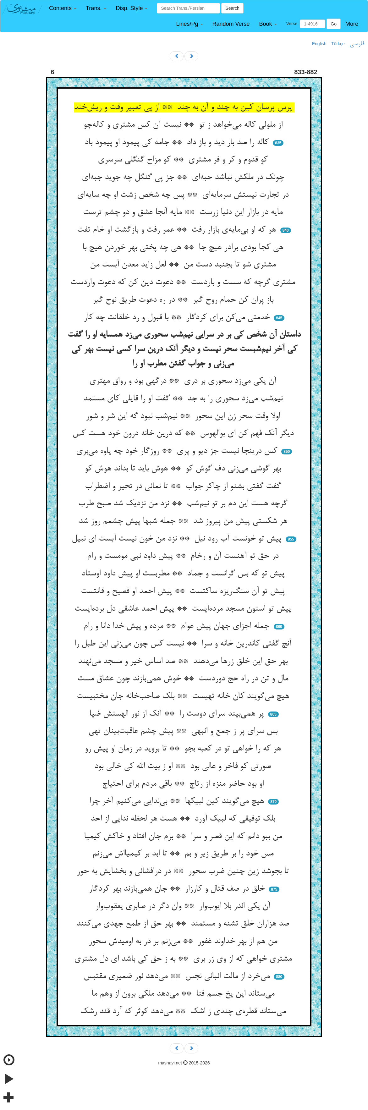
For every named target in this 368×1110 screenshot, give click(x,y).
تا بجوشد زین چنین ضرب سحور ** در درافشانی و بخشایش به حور (184, 871)
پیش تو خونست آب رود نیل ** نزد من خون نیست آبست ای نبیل (178, 539)
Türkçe (338, 43)
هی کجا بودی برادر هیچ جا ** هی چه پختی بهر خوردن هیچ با (184, 248)
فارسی (356, 44)
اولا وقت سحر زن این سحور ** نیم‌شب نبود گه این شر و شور (184, 416)
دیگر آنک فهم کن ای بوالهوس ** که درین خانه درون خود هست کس (184, 434)
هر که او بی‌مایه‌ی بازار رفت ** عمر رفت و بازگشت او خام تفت (177, 230)
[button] (62, 8)
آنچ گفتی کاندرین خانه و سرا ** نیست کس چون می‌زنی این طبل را (184, 644)
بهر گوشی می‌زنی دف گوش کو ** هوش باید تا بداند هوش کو (184, 469)
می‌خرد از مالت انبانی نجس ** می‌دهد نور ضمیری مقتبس (178, 976)
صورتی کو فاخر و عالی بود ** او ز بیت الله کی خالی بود (184, 766)
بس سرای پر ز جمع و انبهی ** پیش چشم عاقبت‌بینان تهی (184, 731)
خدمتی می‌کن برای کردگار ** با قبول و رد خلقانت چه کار (178, 318)
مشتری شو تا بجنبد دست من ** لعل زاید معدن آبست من (184, 265)
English (319, 43)
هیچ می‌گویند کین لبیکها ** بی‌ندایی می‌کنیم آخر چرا (177, 801)
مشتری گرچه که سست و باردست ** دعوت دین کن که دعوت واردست (184, 283)
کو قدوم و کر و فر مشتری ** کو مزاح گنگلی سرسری (184, 160)
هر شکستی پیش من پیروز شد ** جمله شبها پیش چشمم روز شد (184, 521)
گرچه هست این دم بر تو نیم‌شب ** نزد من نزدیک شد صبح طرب (184, 504)
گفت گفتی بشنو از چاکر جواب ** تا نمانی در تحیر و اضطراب (184, 486)
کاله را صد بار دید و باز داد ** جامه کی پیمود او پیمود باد (178, 143)
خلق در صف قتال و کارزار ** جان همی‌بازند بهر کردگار (178, 889)
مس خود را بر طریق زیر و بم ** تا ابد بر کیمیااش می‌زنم (184, 854)
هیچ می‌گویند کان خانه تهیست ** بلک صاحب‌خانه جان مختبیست (184, 696)
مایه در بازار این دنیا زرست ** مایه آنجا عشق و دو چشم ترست (184, 212)
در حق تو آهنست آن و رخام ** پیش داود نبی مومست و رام (184, 556)
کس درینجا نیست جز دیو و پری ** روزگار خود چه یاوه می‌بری (178, 451)
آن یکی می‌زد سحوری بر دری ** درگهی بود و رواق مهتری (184, 381)
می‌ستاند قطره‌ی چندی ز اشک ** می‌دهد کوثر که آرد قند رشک (184, 1012)
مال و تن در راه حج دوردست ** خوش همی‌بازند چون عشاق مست (184, 679)
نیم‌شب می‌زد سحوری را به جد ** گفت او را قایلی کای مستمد (184, 399)
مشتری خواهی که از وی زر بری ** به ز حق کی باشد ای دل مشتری (184, 959)
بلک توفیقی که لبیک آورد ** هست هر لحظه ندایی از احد (184, 819)
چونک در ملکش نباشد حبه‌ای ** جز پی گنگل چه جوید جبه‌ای (184, 178)
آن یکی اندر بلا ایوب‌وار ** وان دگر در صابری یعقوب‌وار (184, 906)
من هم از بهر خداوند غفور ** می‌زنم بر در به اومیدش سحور (184, 942)
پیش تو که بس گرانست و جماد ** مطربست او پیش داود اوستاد (184, 574)
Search (232, 8)
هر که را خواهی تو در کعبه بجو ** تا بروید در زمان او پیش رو (184, 749)
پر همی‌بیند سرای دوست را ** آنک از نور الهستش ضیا (177, 714)
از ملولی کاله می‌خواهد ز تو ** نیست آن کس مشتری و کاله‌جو (184, 125)
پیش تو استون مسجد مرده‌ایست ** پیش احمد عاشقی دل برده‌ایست (184, 609)
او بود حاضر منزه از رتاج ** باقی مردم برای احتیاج (184, 784)
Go (334, 23)
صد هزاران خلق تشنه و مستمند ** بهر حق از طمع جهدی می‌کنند (184, 924)
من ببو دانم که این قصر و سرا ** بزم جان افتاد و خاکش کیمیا (184, 837)
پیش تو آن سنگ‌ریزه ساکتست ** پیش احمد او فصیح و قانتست (184, 591)
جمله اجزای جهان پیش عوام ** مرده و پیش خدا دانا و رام (178, 626)
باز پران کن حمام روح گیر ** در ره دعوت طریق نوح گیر (184, 300)
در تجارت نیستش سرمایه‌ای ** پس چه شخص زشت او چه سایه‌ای (184, 195)
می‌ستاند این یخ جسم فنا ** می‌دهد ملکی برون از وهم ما (184, 994)
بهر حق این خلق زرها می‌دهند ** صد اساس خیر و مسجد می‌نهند (184, 662)
